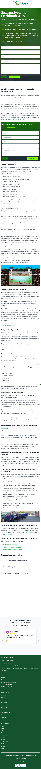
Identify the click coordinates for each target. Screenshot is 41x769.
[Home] (20, 3)
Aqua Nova (4, 357)
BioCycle (3, 333)
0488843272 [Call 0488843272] (14, 77)
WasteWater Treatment (7, 686)
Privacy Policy (20, 761)
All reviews (15, 625)
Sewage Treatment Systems (8, 682)
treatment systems (10, 211)
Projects (3, 733)
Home (2, 726)
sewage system (14, 119)
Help (2, 728)
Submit (4, 77)
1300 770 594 (11, 19)
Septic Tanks (4, 680)
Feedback (3, 744)
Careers (3, 737)
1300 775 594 (28, 532)
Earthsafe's (4, 428)
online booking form (8, 534)
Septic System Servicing (7, 684)
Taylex (3, 395)
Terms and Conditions (20, 758)
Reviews (3, 739)
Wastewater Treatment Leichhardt (12, 547)
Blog (2, 730)
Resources (4, 735)
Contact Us (4, 746)
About (2, 748)
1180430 (12, 660)
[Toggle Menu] (40, 384)
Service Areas (5, 741)
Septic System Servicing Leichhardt (12, 549)
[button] (20, 560)
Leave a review (24, 625)
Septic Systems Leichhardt (10, 544)
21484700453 (8, 663)
